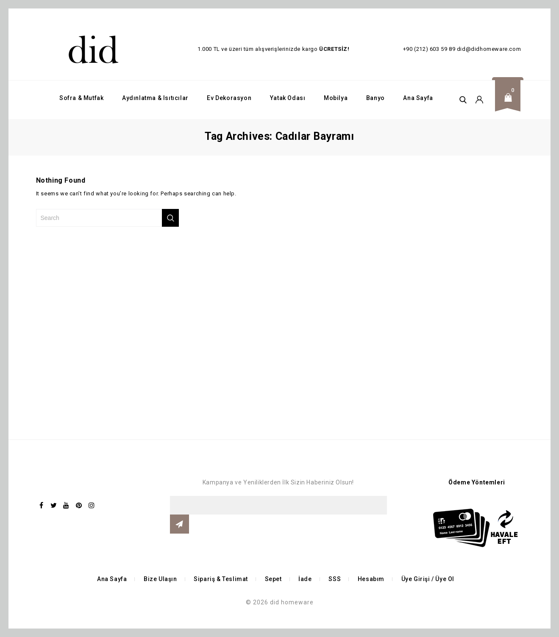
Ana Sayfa (418, 98)
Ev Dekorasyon (229, 98)
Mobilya (336, 98)
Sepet (273, 579)
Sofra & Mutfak (81, 98)
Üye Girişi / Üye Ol (427, 579)
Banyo (375, 98)
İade (304, 579)
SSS (334, 579)
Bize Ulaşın (160, 579)
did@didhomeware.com (489, 49)
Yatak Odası (288, 98)
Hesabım (371, 579)
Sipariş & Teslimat (221, 579)
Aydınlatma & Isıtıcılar (155, 98)
